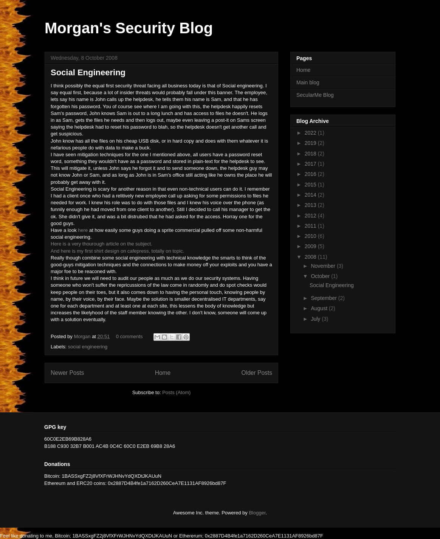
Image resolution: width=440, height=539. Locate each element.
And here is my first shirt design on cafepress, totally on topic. (117, 251)
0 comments (129, 336)
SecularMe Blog (315, 95)
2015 (311, 185)
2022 (311, 133)
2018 (311, 154)
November (323, 266)
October (321, 276)
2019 (311, 143)
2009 (311, 246)
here (83, 230)
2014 (311, 195)
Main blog (307, 82)
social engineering (88, 346)
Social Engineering (88, 72)
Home (163, 373)
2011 (311, 226)
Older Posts (257, 373)
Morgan (83, 336)
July (316, 319)
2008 (311, 257)
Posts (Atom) (176, 392)
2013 (311, 205)
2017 (311, 164)
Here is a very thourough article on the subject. (101, 244)
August (319, 308)
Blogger (257, 513)
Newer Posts (67, 373)
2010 (311, 236)
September (324, 298)
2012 (311, 216)
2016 (311, 174)
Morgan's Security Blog (129, 28)
